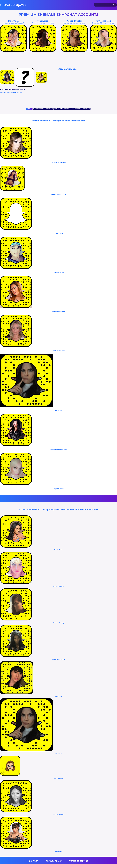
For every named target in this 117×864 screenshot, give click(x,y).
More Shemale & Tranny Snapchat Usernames (59, 120)
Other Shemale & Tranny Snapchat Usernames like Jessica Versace (58, 509)
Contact (33, 861)
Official (29, 108)
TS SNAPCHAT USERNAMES (62, 108)
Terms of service (78, 861)
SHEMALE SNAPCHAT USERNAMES (43, 108)
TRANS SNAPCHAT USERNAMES (81, 108)
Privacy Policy (54, 861)
